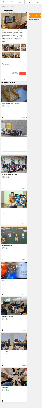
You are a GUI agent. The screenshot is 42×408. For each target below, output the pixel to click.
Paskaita (4, 210)
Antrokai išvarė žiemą (7, 245)
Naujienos (7, 6)
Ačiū (23, 73)
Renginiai (12, 6)
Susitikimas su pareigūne (7, 316)
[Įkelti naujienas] (11, 2)
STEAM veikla (5, 280)
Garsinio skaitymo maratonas (8, 351)
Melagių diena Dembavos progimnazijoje (11, 103)
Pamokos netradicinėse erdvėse (9, 174)
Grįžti (5, 79)
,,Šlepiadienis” (5, 387)
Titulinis (2, 6)
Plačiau (23, 117)
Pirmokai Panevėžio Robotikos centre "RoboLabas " (14, 139)
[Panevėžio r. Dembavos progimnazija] (3, 1)
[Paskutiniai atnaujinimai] (20, 2)
